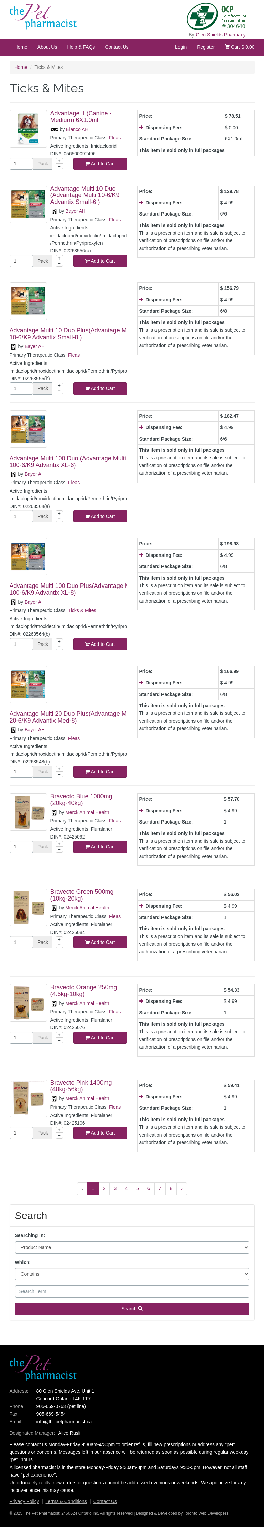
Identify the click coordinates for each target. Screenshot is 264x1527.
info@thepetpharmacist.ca (64, 1421)
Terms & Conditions (66, 1501)
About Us (47, 47)
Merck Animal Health (87, 812)
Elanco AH (77, 129)
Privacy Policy (24, 1501)
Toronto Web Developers (206, 1513)
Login (181, 47)
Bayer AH (75, 211)
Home (21, 47)
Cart (239, 47)
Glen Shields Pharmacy (220, 35)
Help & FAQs (81, 47)
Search (131, 1308)
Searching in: (30, 1235)
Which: (23, 1262)
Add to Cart (100, 163)
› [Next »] (182, 1188)
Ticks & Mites (82, 610)
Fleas (115, 137)
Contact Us (116, 47)
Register (206, 47)
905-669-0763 (51, 1406)
